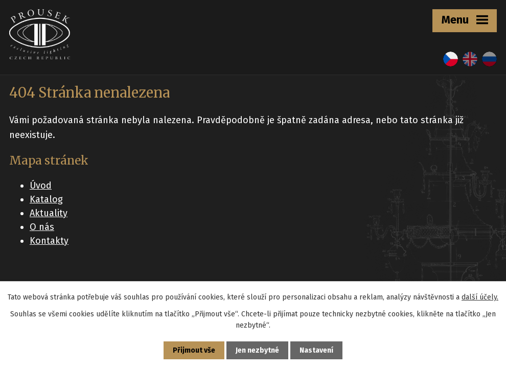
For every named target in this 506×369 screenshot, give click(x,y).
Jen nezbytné (257, 350)
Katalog (46, 199)
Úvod (41, 185)
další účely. (480, 297)
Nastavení (316, 350)
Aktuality (48, 213)
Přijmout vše (194, 350)
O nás (42, 227)
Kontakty (49, 240)
